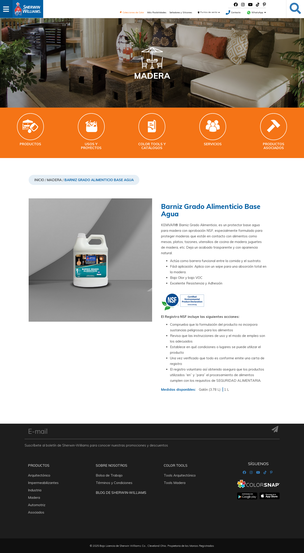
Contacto (233, 12)
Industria (34, 490)
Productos (38, 465)
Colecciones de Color (132, 12)
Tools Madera (174, 483)
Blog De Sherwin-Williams (121, 492)
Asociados (36, 512)
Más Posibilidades (156, 12)
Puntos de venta (209, 12)
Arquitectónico (39, 475)
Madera (54, 180)
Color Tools (175, 465)
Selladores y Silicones (180, 12)
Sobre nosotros (111, 465)
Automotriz (36, 505)
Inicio (39, 180)
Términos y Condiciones (114, 483)
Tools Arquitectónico (180, 475)
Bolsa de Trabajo (109, 475)
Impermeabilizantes (43, 483)
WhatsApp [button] (256, 12)
